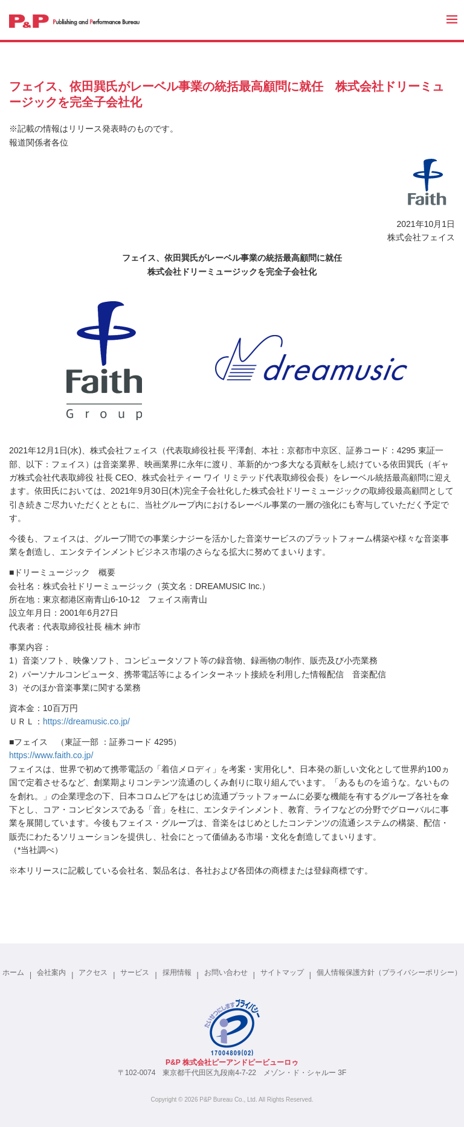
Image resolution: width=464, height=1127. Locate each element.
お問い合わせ (226, 972)
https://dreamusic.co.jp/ (86, 721)
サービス (134, 972)
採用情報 (177, 972)
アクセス (93, 972)
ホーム (13, 972)
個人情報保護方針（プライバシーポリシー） (389, 972)
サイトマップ (282, 972)
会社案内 (51, 972)
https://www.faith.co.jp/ (51, 755)
